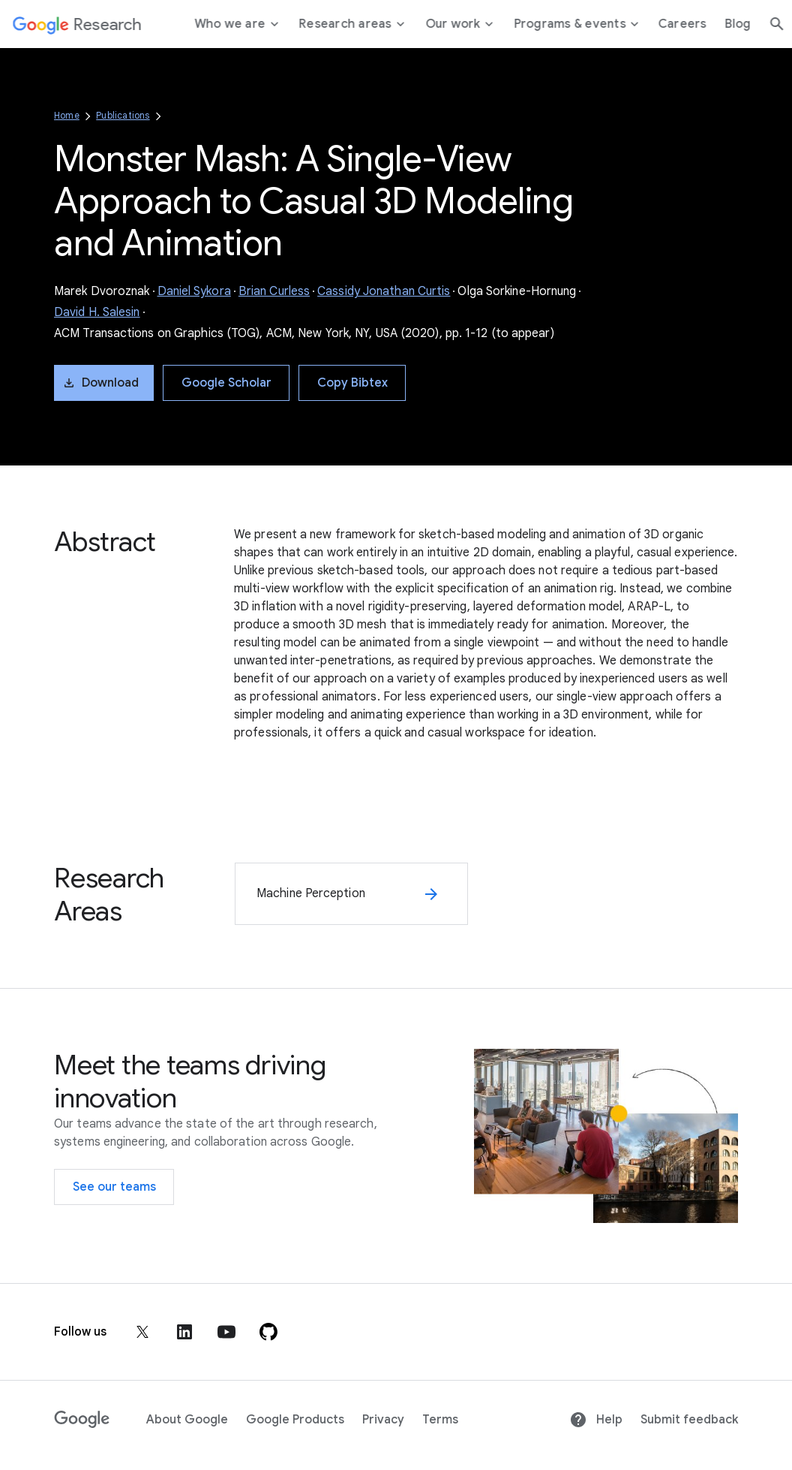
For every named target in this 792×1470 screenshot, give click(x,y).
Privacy (383, 1419)
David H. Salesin (97, 312)
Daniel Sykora (194, 291)
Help (595, 1420)
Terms (440, 1419)
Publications (122, 115)
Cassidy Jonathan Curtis (383, 291)
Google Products (295, 1419)
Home (67, 115)
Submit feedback (689, 1419)
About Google (187, 1419)
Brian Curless (274, 291)
